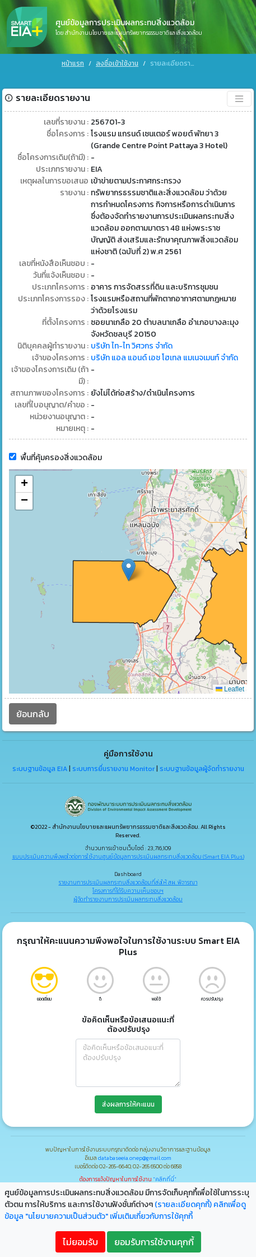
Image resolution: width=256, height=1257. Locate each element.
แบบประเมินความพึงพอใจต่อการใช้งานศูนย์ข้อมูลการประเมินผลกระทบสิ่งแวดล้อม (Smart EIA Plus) (128, 842)
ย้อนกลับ (32, 700)
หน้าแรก (73, 63)
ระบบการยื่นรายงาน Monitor (113, 755)
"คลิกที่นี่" (164, 1165)
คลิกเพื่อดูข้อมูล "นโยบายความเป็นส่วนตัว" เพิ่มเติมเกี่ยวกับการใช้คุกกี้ (125, 1210)
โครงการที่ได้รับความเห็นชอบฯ (128, 877)
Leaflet (230, 675)
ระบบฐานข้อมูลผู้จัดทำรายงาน (202, 755)
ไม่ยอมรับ (80, 1242)
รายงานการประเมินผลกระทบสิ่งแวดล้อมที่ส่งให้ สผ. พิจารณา (128, 868)
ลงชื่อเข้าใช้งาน (117, 63)
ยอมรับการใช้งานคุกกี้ (154, 1242)
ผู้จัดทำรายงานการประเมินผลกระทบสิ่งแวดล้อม (128, 885)
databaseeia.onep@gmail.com (134, 1144)
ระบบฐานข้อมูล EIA (39, 755)
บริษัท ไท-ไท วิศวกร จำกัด (132, 332)
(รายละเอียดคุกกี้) (183, 1204)
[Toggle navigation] (239, 85)
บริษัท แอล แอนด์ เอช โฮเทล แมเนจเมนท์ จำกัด (164, 344)
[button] (129, 555)
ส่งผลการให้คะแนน (128, 1090)
